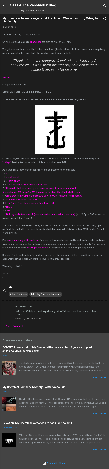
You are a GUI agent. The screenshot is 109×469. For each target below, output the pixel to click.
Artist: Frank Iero (18, 294)
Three (9, 207)
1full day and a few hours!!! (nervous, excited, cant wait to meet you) (40, 214)
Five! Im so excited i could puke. (22, 199)
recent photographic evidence (23, 240)
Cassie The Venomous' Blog (33, 5)
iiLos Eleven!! (12, 177)
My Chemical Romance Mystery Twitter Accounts (33, 387)
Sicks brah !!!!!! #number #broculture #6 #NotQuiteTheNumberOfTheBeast (44, 195)
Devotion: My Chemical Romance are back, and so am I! (37, 423)
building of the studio (37, 247)
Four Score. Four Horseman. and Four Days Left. (29, 203)
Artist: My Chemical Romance (46, 294)
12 (7, 173)
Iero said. (7, 77)
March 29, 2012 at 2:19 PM (28, 318)
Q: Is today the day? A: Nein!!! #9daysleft (26, 184)
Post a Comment (14, 326)
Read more (100, 377)
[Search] (105, 6)
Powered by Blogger (54, 463)
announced (35, 42)
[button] (105, 19)
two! (8, 210)
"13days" (6, 162)
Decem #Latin (13, 181)
